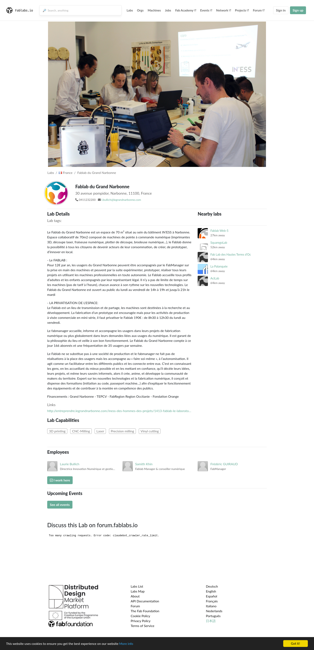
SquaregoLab (218, 242)
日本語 (211, 621)
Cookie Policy (140, 616)
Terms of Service (142, 626)
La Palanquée (219, 266)
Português (213, 616)
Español (211, 596)
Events (206, 10)
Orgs (140, 10)
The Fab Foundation (145, 611)
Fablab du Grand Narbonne (96, 173)
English (211, 591)
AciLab (214, 278)
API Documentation (145, 601)
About (135, 596)
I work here (60, 480)
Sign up (298, 10)
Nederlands (214, 611)
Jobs (168, 10)
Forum (258, 10)
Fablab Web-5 (219, 230)
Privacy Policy (141, 621)
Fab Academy (185, 10)
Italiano (211, 606)
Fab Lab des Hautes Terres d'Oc (230, 254)
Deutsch (212, 586)
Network (223, 10)
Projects (242, 10)
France (65, 173)
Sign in (280, 10)
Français (212, 601)
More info (126, 644)
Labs (130, 10)
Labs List (137, 586)
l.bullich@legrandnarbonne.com (121, 199)
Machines (154, 10)
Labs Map (138, 591)
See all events (60, 504)
